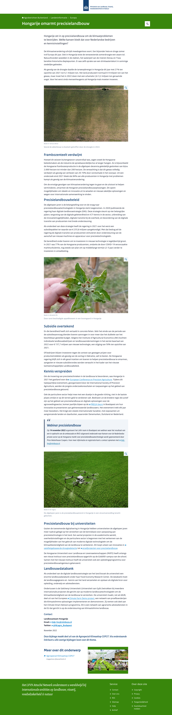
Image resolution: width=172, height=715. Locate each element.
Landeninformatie (59, 17)
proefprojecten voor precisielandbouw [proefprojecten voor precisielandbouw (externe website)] (99, 548)
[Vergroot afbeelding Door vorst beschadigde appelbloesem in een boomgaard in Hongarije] (126, 259)
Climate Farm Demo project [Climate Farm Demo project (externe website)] (80, 598)
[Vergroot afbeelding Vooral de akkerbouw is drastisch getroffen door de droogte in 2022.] (126, 87)
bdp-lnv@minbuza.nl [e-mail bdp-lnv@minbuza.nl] (61, 622)
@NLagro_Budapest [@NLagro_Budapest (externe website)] (61, 625)
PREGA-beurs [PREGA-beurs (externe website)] (96, 404)
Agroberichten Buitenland (35, 17)
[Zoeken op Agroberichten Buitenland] (147, 23)
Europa (73, 17)
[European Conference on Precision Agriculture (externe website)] (90, 379)
